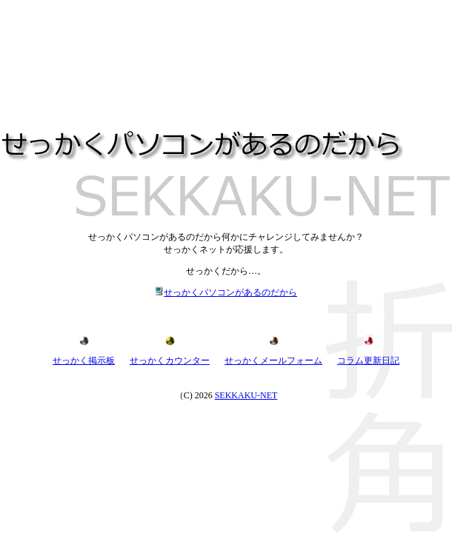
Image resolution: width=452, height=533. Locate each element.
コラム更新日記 (368, 360)
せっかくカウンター (170, 360)
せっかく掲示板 (84, 360)
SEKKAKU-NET (246, 395)
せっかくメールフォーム (273, 360)
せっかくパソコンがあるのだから (226, 292)
